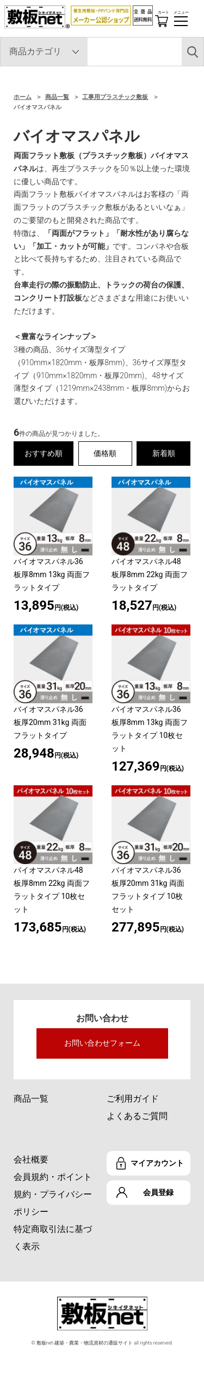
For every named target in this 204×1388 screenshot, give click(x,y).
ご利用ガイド (133, 1098)
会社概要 (31, 1159)
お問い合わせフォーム (102, 1043)
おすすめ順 (43, 453)
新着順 (163, 453)
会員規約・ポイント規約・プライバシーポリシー (53, 1194)
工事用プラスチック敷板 (115, 97)
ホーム (23, 97)
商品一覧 (57, 97)
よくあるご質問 (137, 1116)
